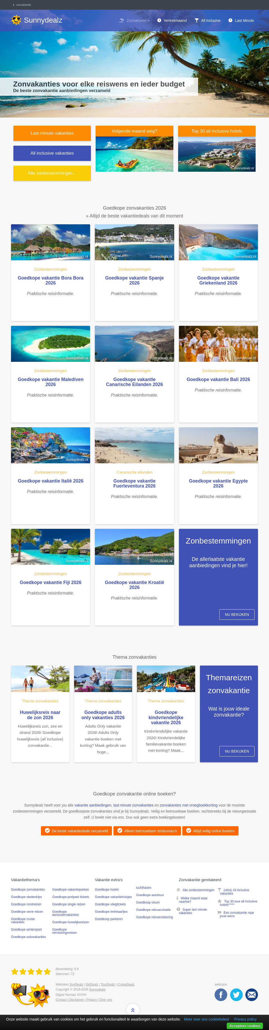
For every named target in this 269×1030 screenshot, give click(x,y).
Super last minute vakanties (193, 911)
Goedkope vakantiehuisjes (113, 897)
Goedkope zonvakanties (28, 889)
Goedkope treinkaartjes (111, 912)
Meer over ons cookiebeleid (206, 1019)
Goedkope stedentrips (26, 897)
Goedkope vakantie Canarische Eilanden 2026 (134, 382)
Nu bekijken (237, 614)
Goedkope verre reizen (27, 912)
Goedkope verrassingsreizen (64, 931)
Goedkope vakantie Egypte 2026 (218, 483)
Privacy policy (245, 1019)
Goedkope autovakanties (28, 937)
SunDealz (76, 984)
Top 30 (217, 131)
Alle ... (52, 173)
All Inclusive (211, 20)
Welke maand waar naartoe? (193, 900)
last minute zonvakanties (133, 805)
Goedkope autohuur (150, 895)
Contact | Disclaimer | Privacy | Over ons (84, 1000)
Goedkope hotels (107, 889)
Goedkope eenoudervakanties (65, 913)
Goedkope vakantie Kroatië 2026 (134, 585)
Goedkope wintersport (26, 929)
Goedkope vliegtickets (110, 904)
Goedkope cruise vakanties (23, 920)
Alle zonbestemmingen (198, 890)
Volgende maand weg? (134, 131)
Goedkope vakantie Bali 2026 (218, 379)
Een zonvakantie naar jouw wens (237, 914)
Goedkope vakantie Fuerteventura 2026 (134, 483)
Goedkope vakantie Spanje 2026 (134, 280)
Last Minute (244, 20)
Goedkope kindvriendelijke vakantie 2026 (165, 717)
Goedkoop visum (148, 902)
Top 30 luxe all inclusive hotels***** (238, 903)
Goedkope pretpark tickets (70, 897)
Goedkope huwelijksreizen (70, 922)
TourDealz (108, 984)
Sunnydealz (97, 989)
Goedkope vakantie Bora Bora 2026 (50, 280)
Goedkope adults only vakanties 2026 (103, 715)
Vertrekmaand (175, 20)
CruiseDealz (125, 984)
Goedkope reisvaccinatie (153, 910)
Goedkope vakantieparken (70, 889)
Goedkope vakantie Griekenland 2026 (218, 280)
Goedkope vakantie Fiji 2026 (50, 582)
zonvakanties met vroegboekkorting (189, 805)
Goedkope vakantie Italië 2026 (50, 481)
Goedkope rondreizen (26, 904)
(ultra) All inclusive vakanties (234, 891)
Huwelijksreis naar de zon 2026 (40, 715)
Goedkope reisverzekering (154, 917)
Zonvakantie (138, 20)
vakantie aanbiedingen (93, 805)
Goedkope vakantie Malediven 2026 (50, 382)
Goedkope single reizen (68, 904)
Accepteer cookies (244, 1026)
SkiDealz (92, 984)
